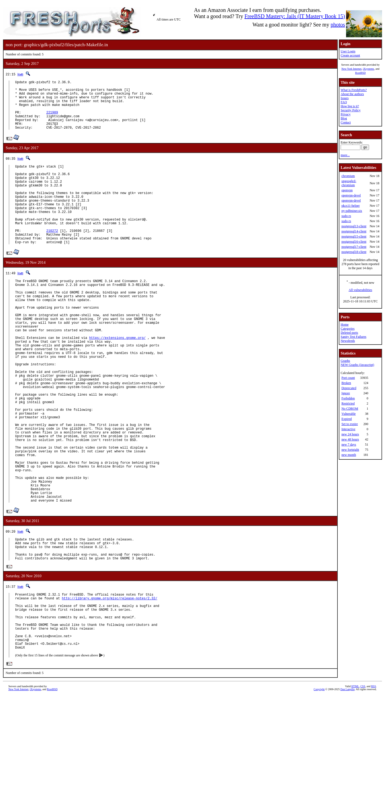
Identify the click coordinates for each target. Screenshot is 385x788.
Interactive (348, 429)
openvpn (347, 190)
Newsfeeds (348, 341)
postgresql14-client (353, 231)
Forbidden (348, 398)
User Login (348, 51)
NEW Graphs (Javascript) (357, 365)
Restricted (348, 403)
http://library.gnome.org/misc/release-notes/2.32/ (109, 680)
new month (348, 455)
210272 (52, 255)
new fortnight (350, 450)
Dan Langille (347, 781)
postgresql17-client (353, 247)
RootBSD (360, 72)
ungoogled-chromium (348, 183)
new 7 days (348, 444)
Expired (346, 419)
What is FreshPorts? (354, 90)
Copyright (319, 781)
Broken (346, 383)
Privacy (346, 114)
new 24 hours (350, 434)
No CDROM (349, 408)
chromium (348, 176)
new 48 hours (350, 439)
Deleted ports (349, 333)
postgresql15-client (353, 236)
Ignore (345, 393)
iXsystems (368, 68)
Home (345, 324)
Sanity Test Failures (353, 337)
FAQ (344, 102)
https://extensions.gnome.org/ (117, 378)
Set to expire (349, 424)
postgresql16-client (353, 241)
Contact (346, 122)
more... (345, 155)
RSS (373, 778)
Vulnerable (348, 414)
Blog (344, 118)
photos (338, 25)
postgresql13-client (353, 226)
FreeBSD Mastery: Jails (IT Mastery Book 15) (294, 16)
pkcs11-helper (350, 206)
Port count (348, 378)
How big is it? (350, 106)
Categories (347, 328)
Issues (345, 98)
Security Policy (351, 110)
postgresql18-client (353, 252)
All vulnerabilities (360, 290)
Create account (350, 55)
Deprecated (348, 388)
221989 (52, 119)
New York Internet (351, 68)
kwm (20, 74)
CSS (362, 778)
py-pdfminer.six (351, 211)
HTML (355, 778)
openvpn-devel (351, 195)
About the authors (352, 94)
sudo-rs (346, 216)
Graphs (345, 361)
